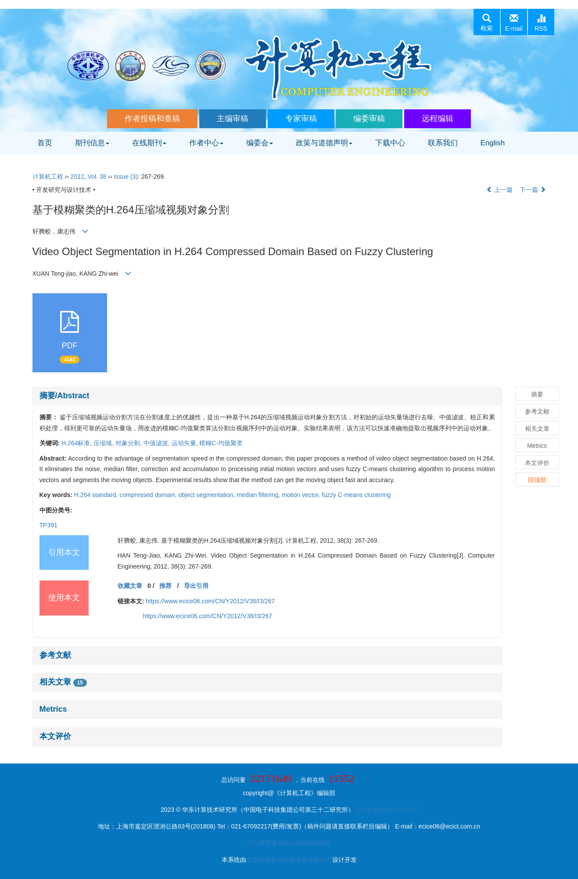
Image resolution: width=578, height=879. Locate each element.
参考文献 (55, 655)
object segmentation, (207, 494)
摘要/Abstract (64, 395)
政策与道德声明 (324, 143)
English (493, 143)
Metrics (53, 709)
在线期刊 (149, 143)
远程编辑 (437, 118)
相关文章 (63, 681)
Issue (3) (125, 176)
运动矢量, (186, 443)
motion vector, (302, 494)
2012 (77, 176)
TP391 (48, 525)
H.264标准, (77, 443)
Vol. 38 (97, 176)
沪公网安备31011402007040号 (289, 843)
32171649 (271, 778)
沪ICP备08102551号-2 (386, 809)
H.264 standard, (97, 494)
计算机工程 (47, 176)
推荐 (165, 585)
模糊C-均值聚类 (221, 443)
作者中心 (206, 143)
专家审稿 (301, 118)
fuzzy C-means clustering (356, 494)
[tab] (267, 396)
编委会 (259, 143)
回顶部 (537, 479)
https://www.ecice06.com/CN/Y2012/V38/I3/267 (210, 601)
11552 (342, 778)
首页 (44, 143)
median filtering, (259, 494)
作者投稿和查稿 (152, 118)
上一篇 (499, 189)
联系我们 (443, 143)
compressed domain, (148, 494)
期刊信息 (92, 143)
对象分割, (129, 443)
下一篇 (533, 189)
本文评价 (55, 736)
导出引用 (196, 585)
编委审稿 (369, 118)
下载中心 (390, 143)
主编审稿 (232, 118)
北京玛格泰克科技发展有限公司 (289, 859)
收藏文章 (130, 585)
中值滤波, (158, 443)
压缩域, (104, 443)
